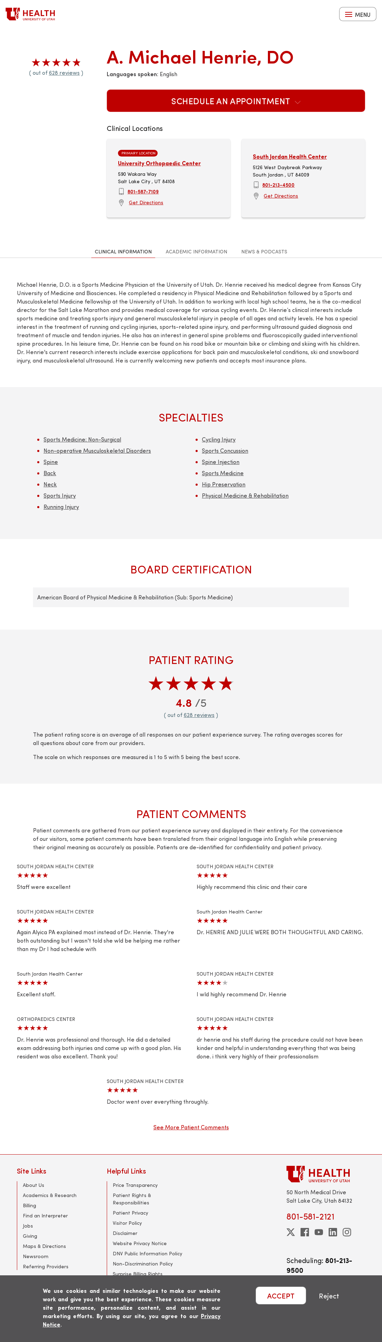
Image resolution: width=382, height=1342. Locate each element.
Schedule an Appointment (236, 100)
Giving (30, 1236)
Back (50, 473)
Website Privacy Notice (140, 1243)
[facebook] (305, 1232)
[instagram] (347, 1232)
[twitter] (290, 1232)
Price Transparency (135, 1185)
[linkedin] (333, 1232)
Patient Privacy (130, 1212)
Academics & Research (50, 1195)
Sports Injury (60, 495)
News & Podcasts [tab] (264, 251)
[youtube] (319, 1232)
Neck (50, 484)
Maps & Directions (44, 1246)
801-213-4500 (278, 184)
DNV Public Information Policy (147, 1253)
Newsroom (35, 1256)
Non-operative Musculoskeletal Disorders (97, 450)
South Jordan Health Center (290, 156)
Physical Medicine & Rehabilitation (245, 495)
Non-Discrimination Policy (143, 1263)
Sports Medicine (223, 473)
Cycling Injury (219, 439)
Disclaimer (125, 1233)
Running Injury (61, 506)
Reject (329, 1295)
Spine (51, 461)
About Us (33, 1185)
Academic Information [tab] (196, 251)
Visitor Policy (127, 1223)
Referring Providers (45, 1266)
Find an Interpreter (45, 1215)
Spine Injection (220, 461)
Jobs (28, 1225)
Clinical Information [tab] (123, 251)
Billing (29, 1205)
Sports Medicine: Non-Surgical (82, 439)
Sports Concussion (225, 450)
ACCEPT (281, 1295)
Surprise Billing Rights (138, 1273)
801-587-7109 (143, 191)
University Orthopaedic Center (159, 163)
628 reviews (64, 72)
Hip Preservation (223, 484)
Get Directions (146, 202)
